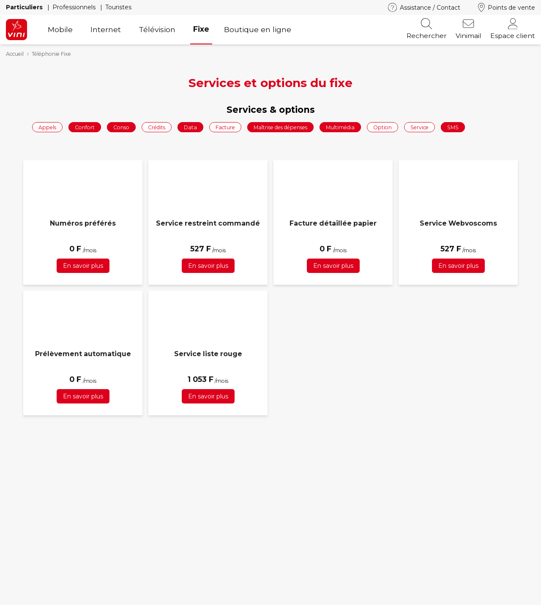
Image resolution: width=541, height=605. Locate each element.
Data (190, 127)
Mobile (60, 29)
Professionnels (74, 7)
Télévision (157, 29)
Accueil (15, 54)
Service (419, 127)
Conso (121, 127)
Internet (105, 29)
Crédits (156, 127)
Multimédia (340, 127)
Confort (85, 127)
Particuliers (25, 7)
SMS (453, 127)
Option (382, 127)
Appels (47, 127)
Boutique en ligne (257, 29)
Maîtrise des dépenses (280, 127)
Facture (225, 127)
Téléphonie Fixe (51, 54)
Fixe (201, 29)
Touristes (118, 7)
